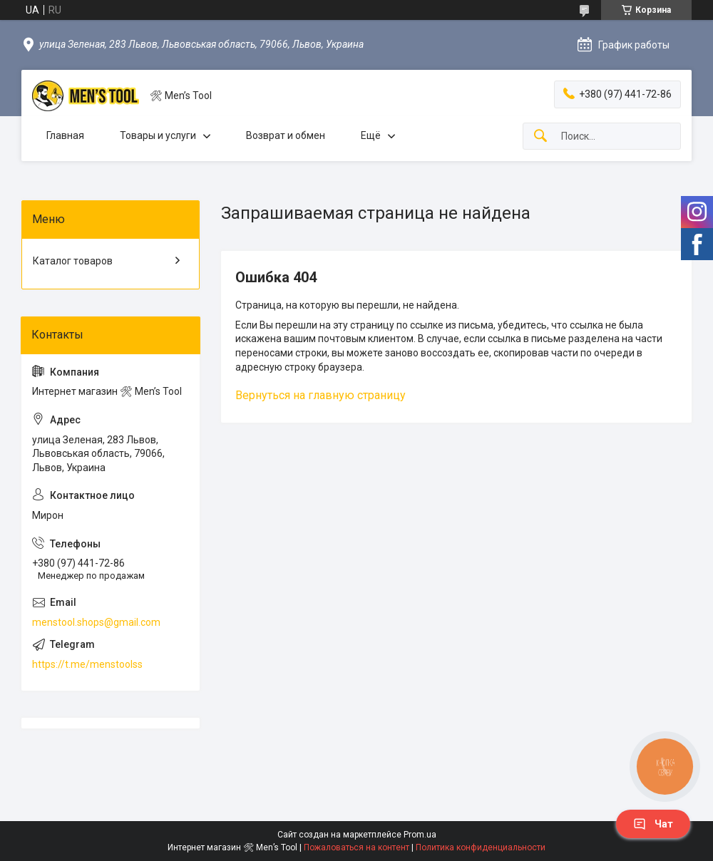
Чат (653, 824)
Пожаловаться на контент (356, 847)
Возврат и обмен (285, 135)
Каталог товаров (73, 261)
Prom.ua (420, 835)
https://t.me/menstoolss (87, 664)
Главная (65, 135)
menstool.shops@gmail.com (96, 622)
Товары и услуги (158, 135)
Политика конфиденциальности (480, 847)
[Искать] (540, 136)
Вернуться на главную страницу (320, 395)
